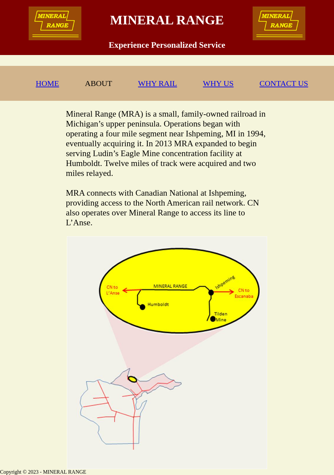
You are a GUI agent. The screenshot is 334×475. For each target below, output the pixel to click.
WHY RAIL (157, 83)
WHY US (218, 83)
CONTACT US (284, 83)
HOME (47, 83)
